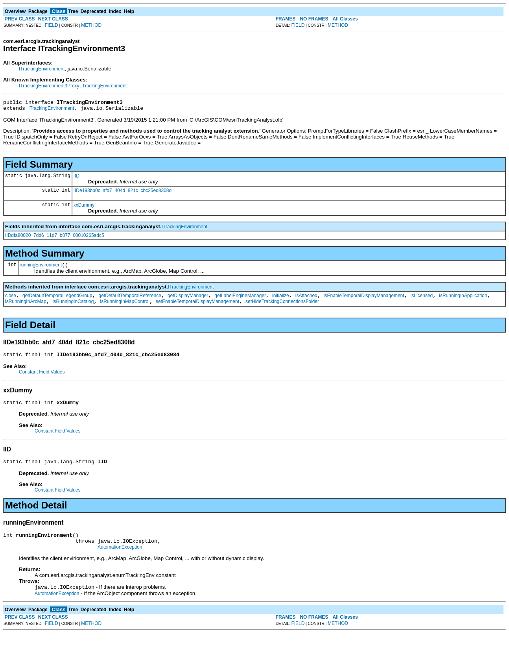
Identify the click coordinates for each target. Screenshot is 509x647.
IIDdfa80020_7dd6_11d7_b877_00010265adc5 (54, 237)
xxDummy (84, 207)
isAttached (306, 300)
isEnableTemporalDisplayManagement (364, 300)
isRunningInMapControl (124, 307)
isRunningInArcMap (25, 307)
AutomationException (120, 560)
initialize (280, 300)
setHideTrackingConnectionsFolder (282, 307)
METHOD (91, 25)
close (10, 300)
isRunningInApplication (463, 300)
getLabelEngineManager (240, 300)
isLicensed (422, 300)
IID (76, 178)
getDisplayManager (188, 300)
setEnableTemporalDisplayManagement (197, 307)
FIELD (51, 25)
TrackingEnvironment (104, 86)
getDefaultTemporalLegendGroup (57, 300)
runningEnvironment (41, 268)
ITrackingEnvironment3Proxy (49, 86)
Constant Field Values (42, 379)
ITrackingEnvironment (42, 69)
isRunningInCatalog (73, 307)
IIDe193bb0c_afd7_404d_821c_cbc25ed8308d (123, 193)
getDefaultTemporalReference (129, 300)
